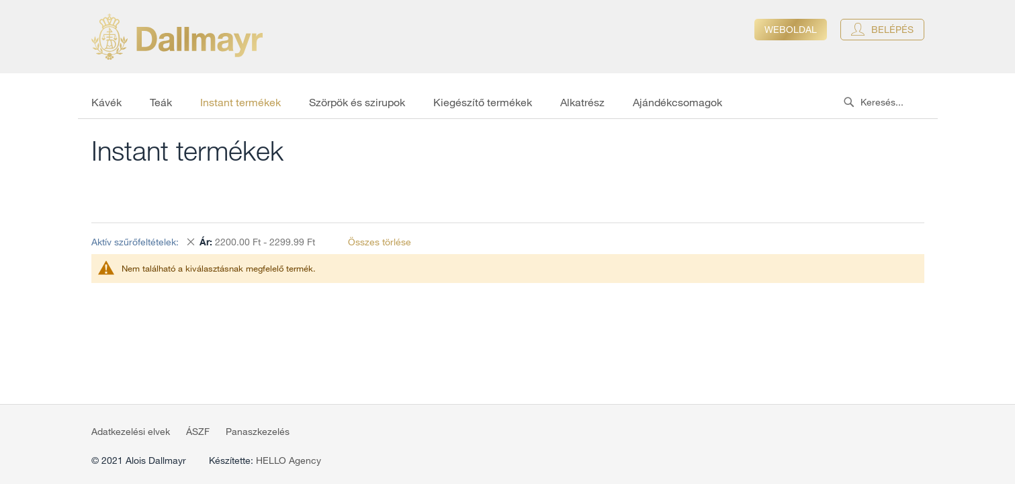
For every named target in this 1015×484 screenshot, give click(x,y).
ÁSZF (198, 432)
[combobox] (887, 102)
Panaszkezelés (258, 432)
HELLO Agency (288, 460)
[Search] (849, 102)
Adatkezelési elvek (130, 432)
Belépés (892, 30)
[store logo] (177, 36)
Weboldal (790, 30)
